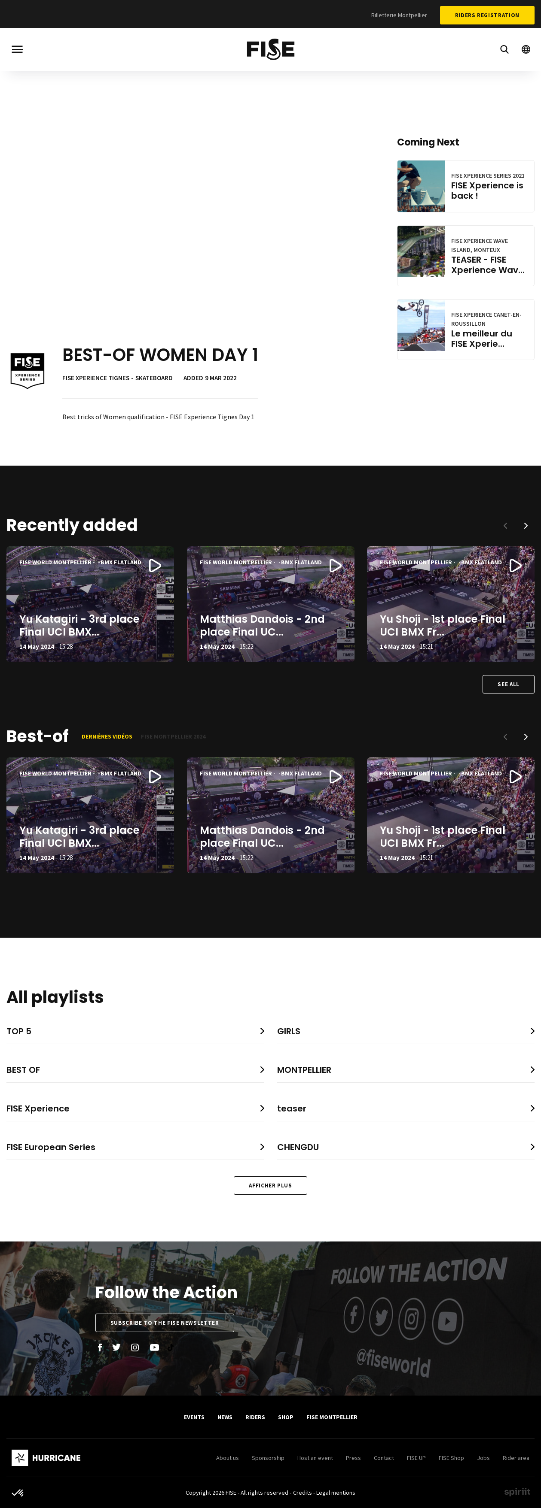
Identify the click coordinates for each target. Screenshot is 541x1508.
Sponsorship (268, 1458)
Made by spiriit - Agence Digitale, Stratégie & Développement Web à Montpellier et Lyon (517, 1492)
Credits (302, 1492)
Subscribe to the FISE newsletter (164, 1322)
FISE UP (416, 1458)
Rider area (516, 1458)
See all (509, 684)
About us (227, 1458)
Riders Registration (487, 15)
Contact (384, 1458)
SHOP (285, 1417)
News (224, 1417)
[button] (526, 525)
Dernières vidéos (107, 736)
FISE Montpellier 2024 (173, 736)
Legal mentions (335, 1492)
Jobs (483, 1458)
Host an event (315, 1458)
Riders (255, 1417)
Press (353, 1458)
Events (194, 1417)
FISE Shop (451, 1458)
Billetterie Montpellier (399, 15)
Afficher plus (270, 1185)
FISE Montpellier (332, 1417)
